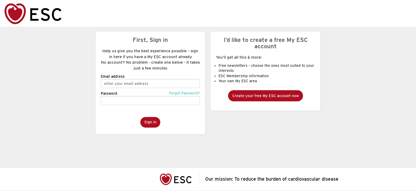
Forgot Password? (184, 93)
